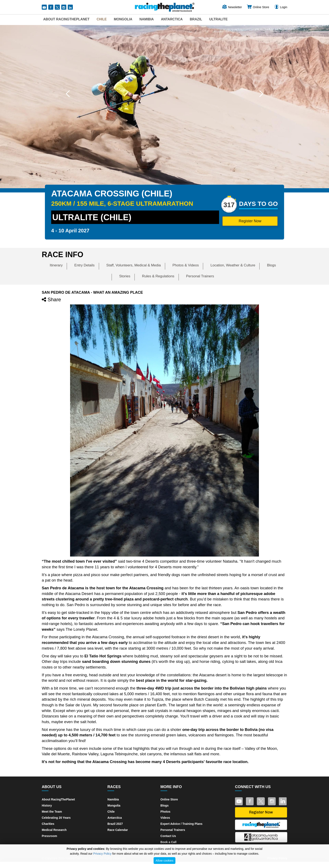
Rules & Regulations (158, 276)
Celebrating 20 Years (56, 817)
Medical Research (54, 830)
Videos (165, 817)
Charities (48, 823)
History (47, 805)
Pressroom (49, 836)
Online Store (258, 7)
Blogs (271, 265)
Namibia (146, 19)
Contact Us (168, 836)
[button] (68, 93)
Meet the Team (52, 811)
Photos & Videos (185, 265)
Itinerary (56, 265)
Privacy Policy (102, 853)
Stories (124, 276)
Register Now (250, 221)
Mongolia (123, 19)
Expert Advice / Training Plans (181, 823)
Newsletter (232, 7)
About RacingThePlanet (66, 19)
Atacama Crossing (108, 637)
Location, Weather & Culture (232, 265)
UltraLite (218, 19)
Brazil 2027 (115, 823)
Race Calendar (117, 830)
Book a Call (168, 842)
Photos (165, 811)
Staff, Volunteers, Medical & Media (133, 265)
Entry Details (84, 265)
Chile (102, 19)
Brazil (196, 19)
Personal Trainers (200, 276)
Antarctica (172, 19)
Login (280, 7)
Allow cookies (165, 860)
